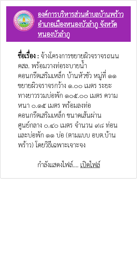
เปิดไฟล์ (90, 164)
